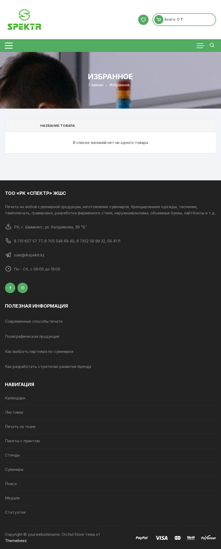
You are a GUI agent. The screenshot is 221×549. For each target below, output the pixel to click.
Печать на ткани (20, 426)
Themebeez (16, 540)
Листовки (14, 412)
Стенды (12, 455)
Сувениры (14, 469)
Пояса (11, 483)
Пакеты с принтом (22, 440)
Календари (15, 397)
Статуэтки (15, 512)
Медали (12, 497)
